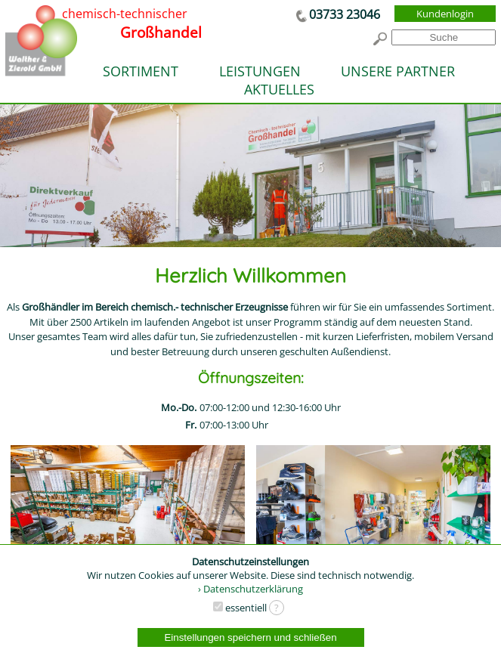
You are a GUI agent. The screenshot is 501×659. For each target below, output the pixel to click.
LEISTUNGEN (260, 71)
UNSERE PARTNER (398, 71)
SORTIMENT (140, 71)
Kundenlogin (445, 13)
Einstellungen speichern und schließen (250, 637)
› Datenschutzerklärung (250, 589)
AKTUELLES (279, 89)
